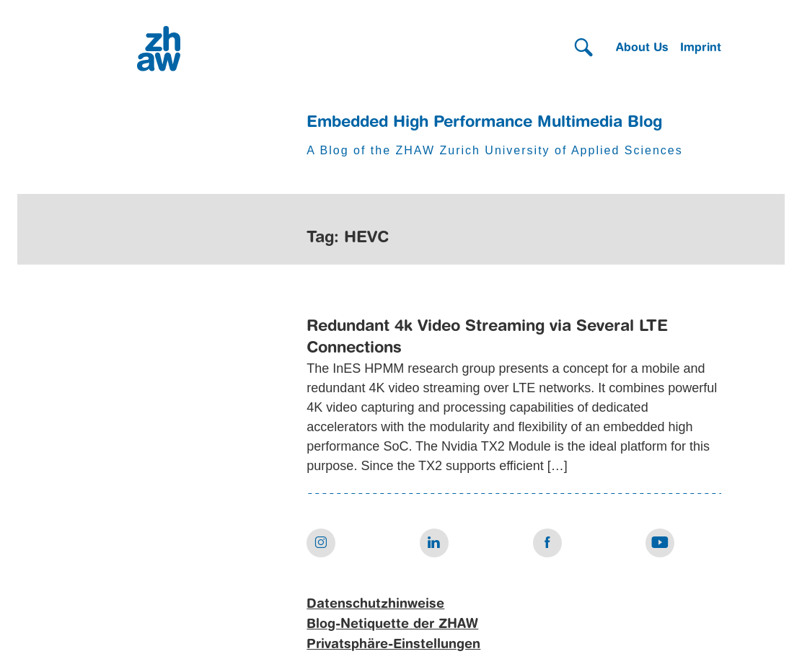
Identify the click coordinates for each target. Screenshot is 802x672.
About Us (642, 48)
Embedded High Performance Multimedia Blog (484, 123)
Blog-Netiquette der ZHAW (392, 624)
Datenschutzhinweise (375, 604)
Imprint (700, 48)
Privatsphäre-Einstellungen (393, 644)
